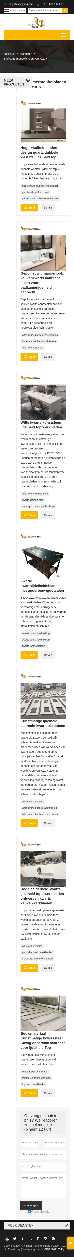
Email (29, 207)
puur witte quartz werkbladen (37, 952)
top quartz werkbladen (33, 1084)
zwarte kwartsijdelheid (33, 646)
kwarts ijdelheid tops (32, 500)
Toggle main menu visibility (63, 33)
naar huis (9, 53)
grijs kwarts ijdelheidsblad (35, 192)
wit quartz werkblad (32, 946)
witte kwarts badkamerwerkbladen (40, 335)
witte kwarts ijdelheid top (35, 493)
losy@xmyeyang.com (21, 4)
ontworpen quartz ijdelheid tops (38, 506)
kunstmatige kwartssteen (35, 1071)
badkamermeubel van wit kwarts (39, 341)
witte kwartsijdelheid (32, 347)
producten (26, 53)
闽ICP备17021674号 (53, 1249)
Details (48, 207)
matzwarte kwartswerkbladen (37, 958)
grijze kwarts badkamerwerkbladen (40, 186)
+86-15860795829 (51, 4)
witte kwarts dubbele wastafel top (39, 808)
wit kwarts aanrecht (32, 801)
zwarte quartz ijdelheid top (36, 633)
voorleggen (31, 1205)
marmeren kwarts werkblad (36, 1078)
